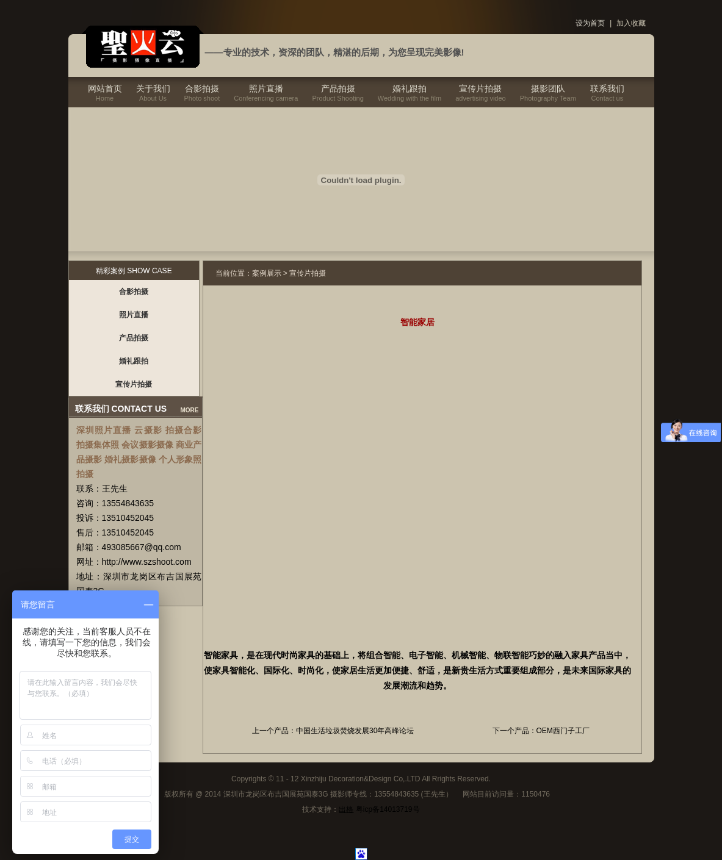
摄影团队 (548, 88)
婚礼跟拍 (409, 88)
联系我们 (607, 88)
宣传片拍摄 (480, 88)
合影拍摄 (202, 88)
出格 (346, 809)
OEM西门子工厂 (563, 730)
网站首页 (105, 88)
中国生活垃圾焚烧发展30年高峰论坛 (355, 730)
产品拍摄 (338, 88)
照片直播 (266, 88)
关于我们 (153, 88)
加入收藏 (631, 23)
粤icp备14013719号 (388, 809)
